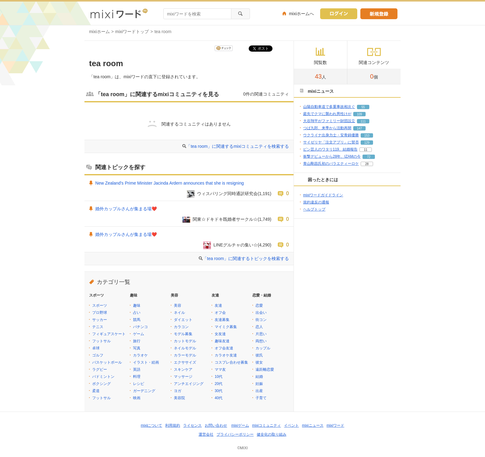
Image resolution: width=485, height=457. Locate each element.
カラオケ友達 (226, 355)
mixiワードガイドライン (323, 195)
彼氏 (259, 355)
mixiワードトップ (132, 31)
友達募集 (222, 320)
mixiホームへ (301, 13)
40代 (218, 398)
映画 (136, 398)
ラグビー (99, 369)
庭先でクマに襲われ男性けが (327, 114)
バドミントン (103, 376)
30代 (218, 391)
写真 (136, 348)
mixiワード (335, 425)
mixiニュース (312, 425)
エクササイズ (185, 362)
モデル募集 (183, 334)
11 (365, 150)
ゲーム (138, 334)
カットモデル (185, 341)
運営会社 (206, 434)
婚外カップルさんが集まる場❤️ (126, 208)
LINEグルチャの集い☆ (235, 244)
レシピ (138, 384)
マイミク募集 (226, 327)
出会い (261, 312)
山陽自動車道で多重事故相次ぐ (329, 107)
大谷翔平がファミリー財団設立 (329, 121)
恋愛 (259, 305)
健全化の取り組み (271, 434)
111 (363, 121)
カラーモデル (185, 355)
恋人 (259, 327)
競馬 (136, 320)
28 (366, 164)
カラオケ (140, 355)
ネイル (179, 312)
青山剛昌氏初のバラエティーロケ (331, 163)
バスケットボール (107, 362)
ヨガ (177, 391)
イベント (291, 425)
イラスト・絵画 (146, 362)
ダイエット (183, 320)
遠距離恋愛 (264, 369)
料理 (136, 376)
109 (359, 114)
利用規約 (172, 425)
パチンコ (140, 327)
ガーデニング (144, 391)
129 (367, 142)
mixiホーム (99, 31)
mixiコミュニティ (266, 425)
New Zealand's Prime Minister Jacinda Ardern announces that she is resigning (169, 183)
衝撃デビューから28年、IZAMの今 (332, 156)
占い (136, 312)
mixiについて (151, 425)
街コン (261, 320)
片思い (261, 334)
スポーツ (99, 305)
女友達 (220, 334)
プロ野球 (99, 312)
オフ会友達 (224, 348)
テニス (97, 327)
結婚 (259, 376)
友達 (218, 305)
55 (363, 107)
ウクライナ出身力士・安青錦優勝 (331, 135)
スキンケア (183, 369)
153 (367, 135)
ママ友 (220, 369)
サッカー (99, 320)
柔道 (96, 391)
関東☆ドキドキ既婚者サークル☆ (225, 219)
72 (368, 157)
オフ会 (220, 312)
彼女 (259, 362)
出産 (259, 391)
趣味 (136, 305)
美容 (177, 305)
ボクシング (101, 384)
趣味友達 (222, 341)
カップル (262, 348)
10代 (218, 376)
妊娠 (259, 384)
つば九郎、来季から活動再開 (327, 128)
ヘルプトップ (314, 209)
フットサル (101, 341)
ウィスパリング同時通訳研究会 (227, 193)
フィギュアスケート (109, 334)
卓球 (96, 348)
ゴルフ (97, 355)
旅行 (136, 341)
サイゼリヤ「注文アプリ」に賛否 (331, 142)
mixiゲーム (240, 425)
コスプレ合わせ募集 (231, 362)
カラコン (181, 327)
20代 (218, 384)
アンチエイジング (189, 384)
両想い (261, 341)
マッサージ (183, 376)
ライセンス (192, 425)
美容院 (179, 398)
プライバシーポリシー (235, 434)
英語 (136, 369)
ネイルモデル (185, 348)
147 (359, 128)
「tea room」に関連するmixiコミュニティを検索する (237, 146)
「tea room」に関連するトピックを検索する (246, 258)
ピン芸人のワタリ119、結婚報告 (330, 149)
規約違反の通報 (316, 202)
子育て (261, 398)
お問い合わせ (216, 425)
